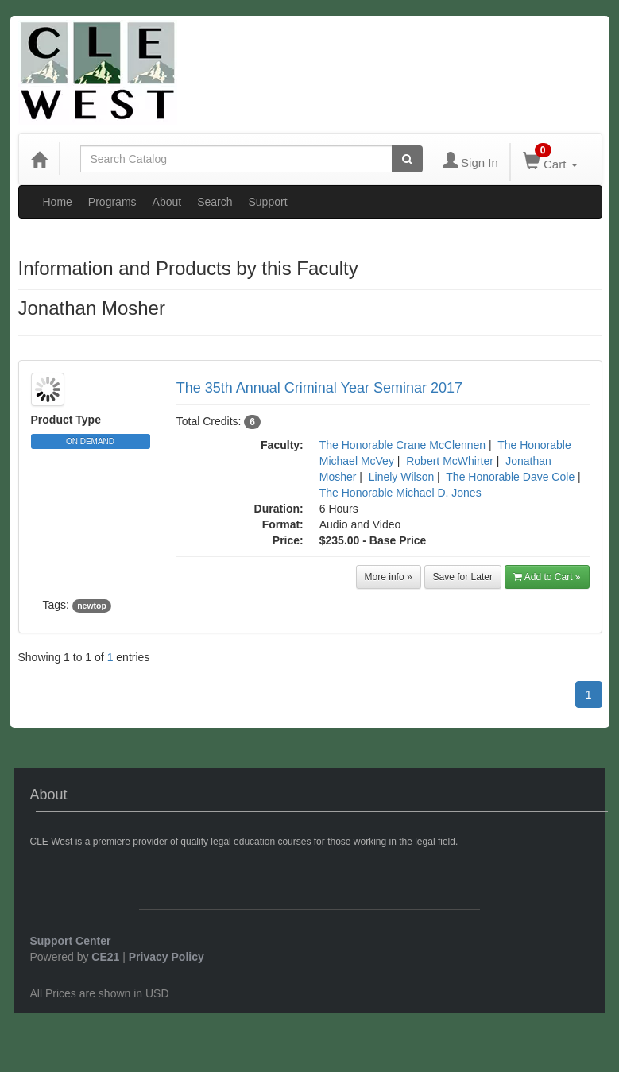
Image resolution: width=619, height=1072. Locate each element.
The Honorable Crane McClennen (402, 445)
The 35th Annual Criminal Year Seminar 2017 (319, 388)
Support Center (70, 941)
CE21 (105, 956)
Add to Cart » (547, 576)
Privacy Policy (166, 956)
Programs (112, 201)
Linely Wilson (401, 476)
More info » (388, 576)
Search (214, 201)
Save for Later (463, 576)
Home (57, 201)
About (167, 201)
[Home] (39, 159)
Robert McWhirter (449, 461)
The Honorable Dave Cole (510, 476)
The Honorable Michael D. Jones (400, 492)
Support (268, 201)
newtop (91, 605)
